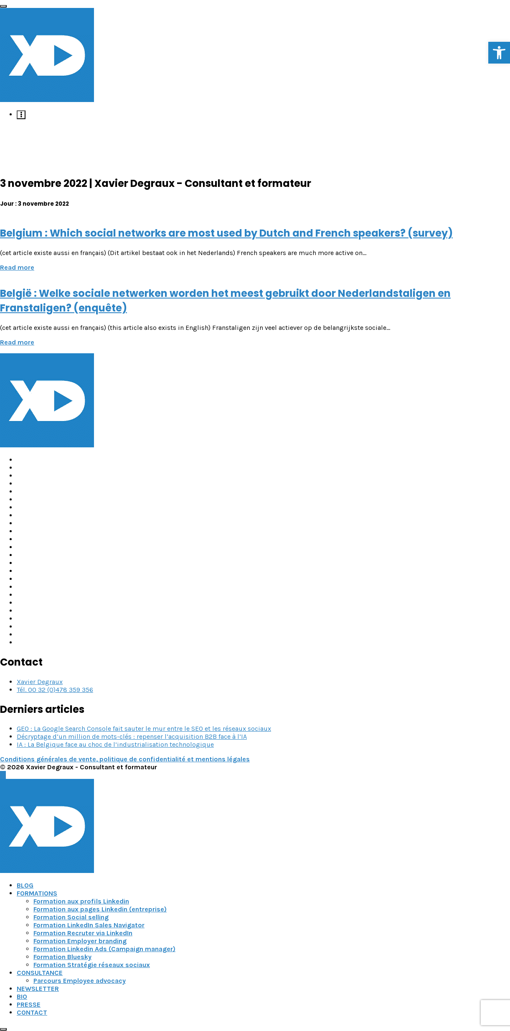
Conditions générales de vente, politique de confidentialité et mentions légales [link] (125, 759)
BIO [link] (22, 996)
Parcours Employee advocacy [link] (79, 981)
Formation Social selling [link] (71, 917)
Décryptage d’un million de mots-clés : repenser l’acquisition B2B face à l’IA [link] (132, 736)
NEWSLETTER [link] (38, 989)
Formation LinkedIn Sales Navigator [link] (89, 925)
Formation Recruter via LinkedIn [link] (82, 933)
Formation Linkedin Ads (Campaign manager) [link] (104, 949)
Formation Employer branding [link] (80, 941)
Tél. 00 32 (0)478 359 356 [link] (55, 690)
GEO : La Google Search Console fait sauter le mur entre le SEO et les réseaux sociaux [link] (144, 728)
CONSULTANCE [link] (40, 973)
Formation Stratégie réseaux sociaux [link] (91, 965)
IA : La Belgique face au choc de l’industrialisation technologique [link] (115, 744)
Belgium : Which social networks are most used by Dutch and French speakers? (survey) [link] (226, 233)
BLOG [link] (25, 885)
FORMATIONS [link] (37, 893)
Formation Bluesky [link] (62, 957)
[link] (499, 53)
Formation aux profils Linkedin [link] (81, 901)
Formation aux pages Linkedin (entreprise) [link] (100, 909)
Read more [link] (17, 267)
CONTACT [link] (32, 1012)
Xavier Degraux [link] (40, 682)
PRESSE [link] (29, 1004)
